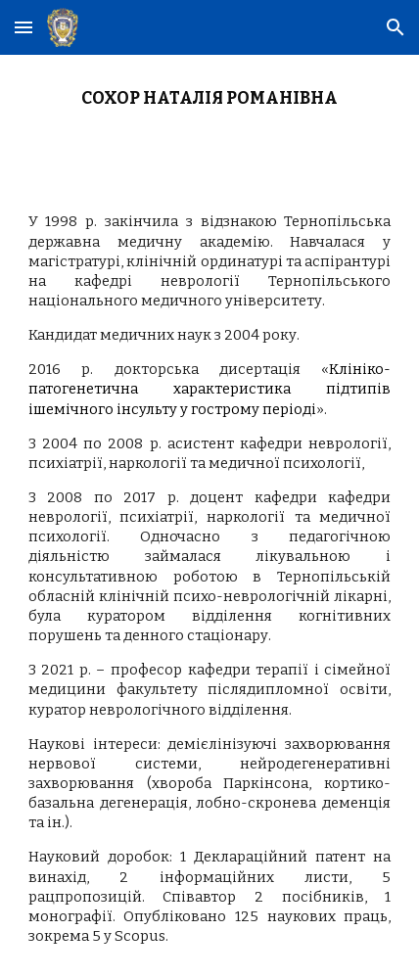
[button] (23, 27)
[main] (210, 117)
